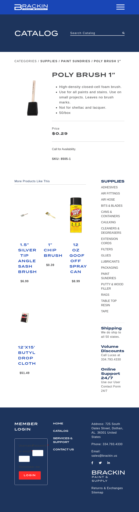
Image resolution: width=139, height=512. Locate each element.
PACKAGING (109, 267)
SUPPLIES (49, 61)
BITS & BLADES (111, 205)
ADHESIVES (109, 187)
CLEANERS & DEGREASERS (111, 230)
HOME (58, 424)
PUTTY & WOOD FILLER (112, 286)
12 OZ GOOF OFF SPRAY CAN (76, 258)
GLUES (106, 255)
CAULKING (108, 222)
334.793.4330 (113, 444)
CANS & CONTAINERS (110, 214)
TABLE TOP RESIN (109, 303)
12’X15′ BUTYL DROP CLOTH (24, 355)
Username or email (26, 448)
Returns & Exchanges (107, 488)
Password (40, 445)
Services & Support (63, 440)
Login (30, 475)
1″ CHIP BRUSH (50, 250)
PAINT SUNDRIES (75, 61)
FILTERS (107, 249)
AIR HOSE (108, 199)
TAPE (104, 311)
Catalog (60, 431)
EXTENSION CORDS (109, 241)
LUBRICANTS (110, 261)
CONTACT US (63, 450)
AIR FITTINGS (110, 193)
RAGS (105, 294)
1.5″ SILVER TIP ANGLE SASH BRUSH (24, 258)
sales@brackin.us (104, 455)
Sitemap (97, 492)
